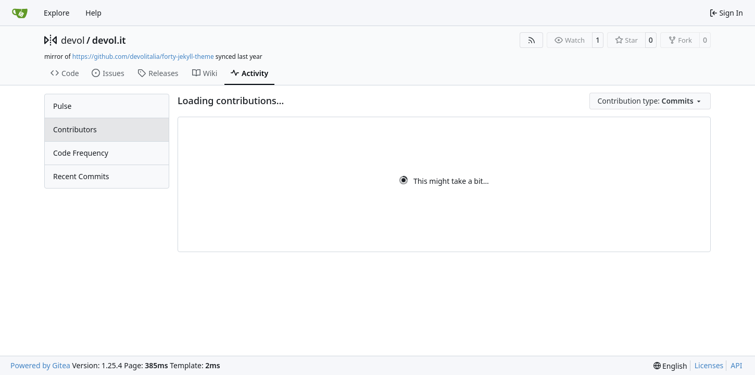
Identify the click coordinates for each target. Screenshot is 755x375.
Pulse (62, 106)
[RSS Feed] (532, 40)
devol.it (109, 40)
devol (73, 40)
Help (93, 13)
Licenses (709, 365)
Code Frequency (80, 153)
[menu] (650, 101)
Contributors (75, 129)
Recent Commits (81, 176)
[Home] (19, 13)
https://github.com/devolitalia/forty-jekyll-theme (143, 56)
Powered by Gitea (40, 365)
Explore (56, 13)
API (736, 365)
